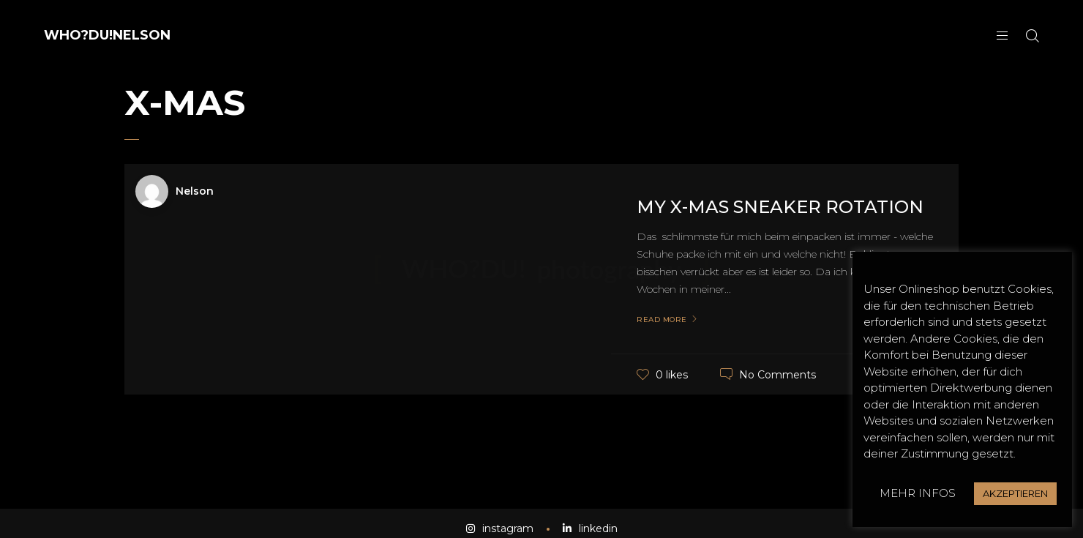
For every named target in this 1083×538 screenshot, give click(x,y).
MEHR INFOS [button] (918, 493)
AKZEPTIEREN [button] (1015, 493)
